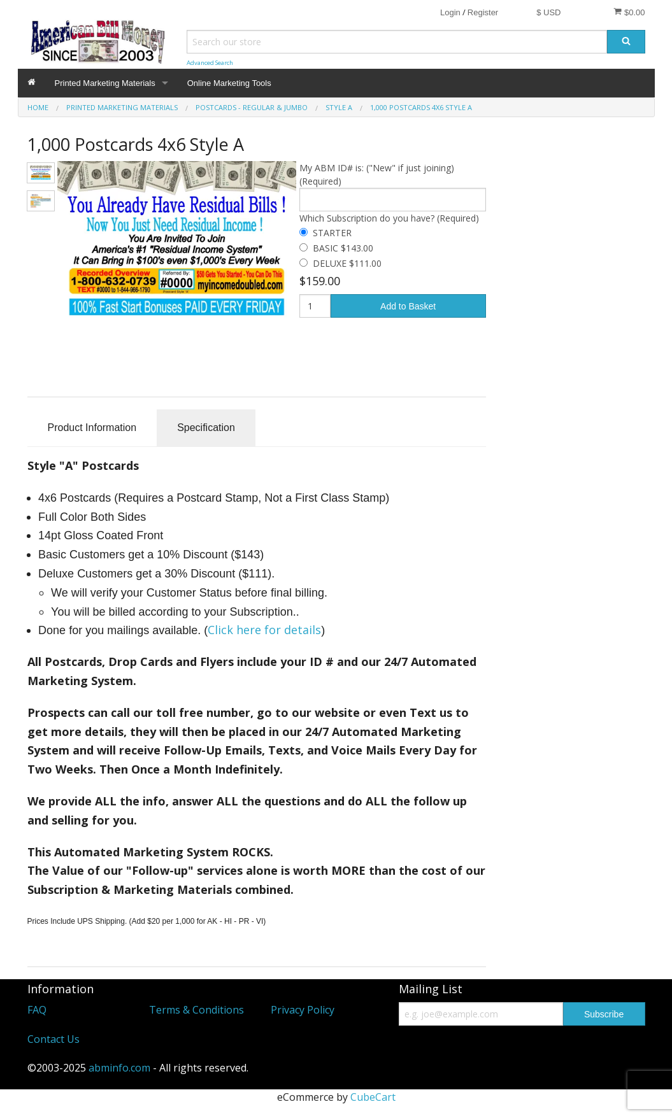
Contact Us (53, 1039)
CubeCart (373, 1097)
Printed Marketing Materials (105, 83)
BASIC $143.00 (343, 248)
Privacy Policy (302, 1010)
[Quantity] (315, 306)
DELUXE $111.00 (347, 263)
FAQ (36, 1010)
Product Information (92, 427)
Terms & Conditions (196, 1010)
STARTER (332, 233)
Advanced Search (210, 63)
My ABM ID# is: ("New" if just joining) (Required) (376, 174)
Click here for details (264, 629)
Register (483, 12)
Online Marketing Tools (229, 83)
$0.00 (629, 12)
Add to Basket (408, 306)
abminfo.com (119, 1068)
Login (450, 12)
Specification (206, 427)
